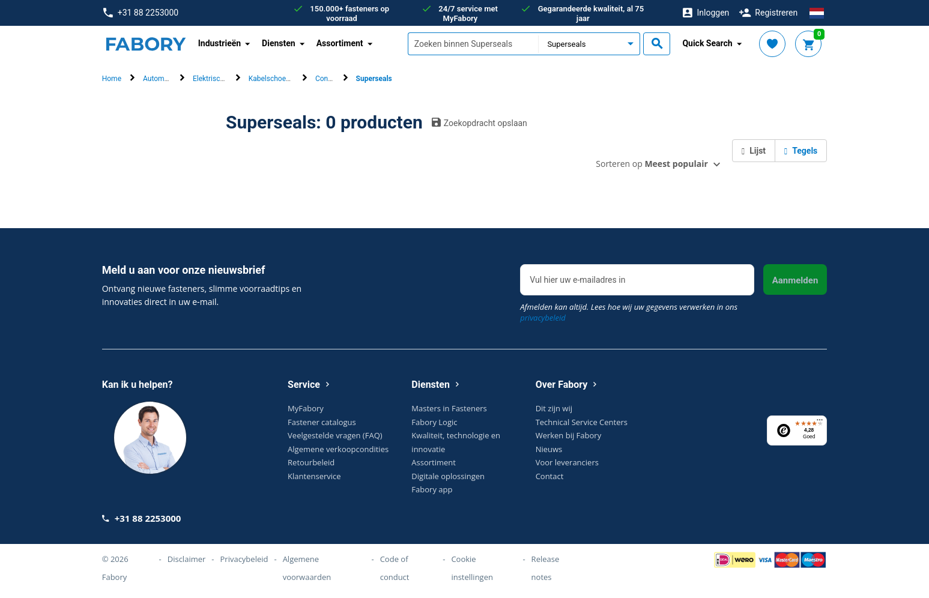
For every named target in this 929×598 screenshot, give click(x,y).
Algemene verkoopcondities (338, 449)
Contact (550, 476)
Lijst (754, 151)
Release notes (545, 568)
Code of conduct (395, 568)
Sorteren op (651, 163)
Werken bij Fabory (569, 435)
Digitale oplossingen (448, 476)
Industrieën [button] (219, 43)
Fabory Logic (434, 422)
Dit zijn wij (554, 408)
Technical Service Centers (582, 422)
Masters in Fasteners (448, 408)
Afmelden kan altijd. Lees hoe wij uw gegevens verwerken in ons (628, 312)
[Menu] (819, 422)
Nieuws (549, 449)
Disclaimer (187, 559)
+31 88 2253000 (140, 13)
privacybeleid (543, 317)
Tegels (800, 151)
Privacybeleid (244, 559)
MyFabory (306, 408)
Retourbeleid (311, 462)
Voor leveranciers (567, 462)
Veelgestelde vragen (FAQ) (335, 435)
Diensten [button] (278, 43)
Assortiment (433, 462)
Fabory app (431, 489)
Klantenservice (314, 476)
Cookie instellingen (472, 568)
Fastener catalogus (322, 422)
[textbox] (473, 43)
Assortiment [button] (339, 43)
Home (111, 78)
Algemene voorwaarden (307, 568)
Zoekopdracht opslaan (479, 122)
